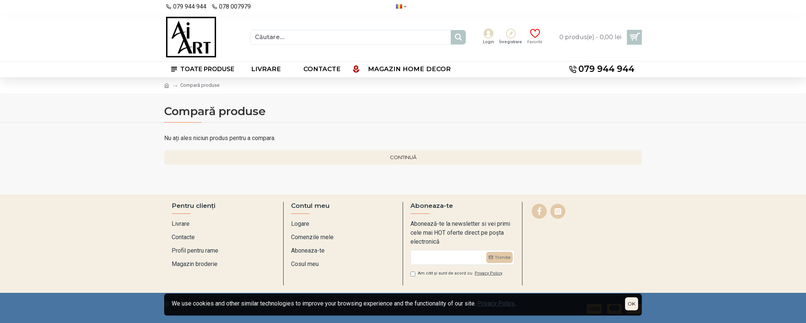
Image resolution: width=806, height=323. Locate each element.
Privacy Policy (496, 303)
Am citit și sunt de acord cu (456, 273)
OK (631, 304)
